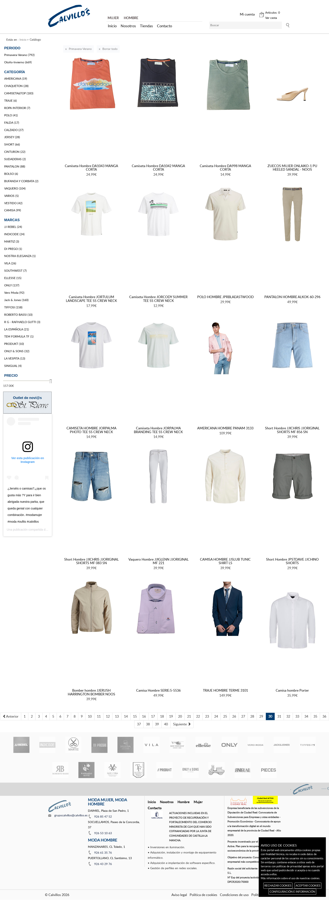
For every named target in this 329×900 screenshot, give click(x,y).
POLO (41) (11, 115)
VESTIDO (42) (13, 203)
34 (306, 716)
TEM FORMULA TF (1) (19, 336)
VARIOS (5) (11, 196)
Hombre (184, 801)
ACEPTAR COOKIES (308, 885)
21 (189, 716)
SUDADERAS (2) (15, 159)
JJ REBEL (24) (13, 227)
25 (225, 716)
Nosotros (128, 25)
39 (157, 724)
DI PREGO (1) (13, 249)
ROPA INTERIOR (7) (17, 108)
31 (279, 716)
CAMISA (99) (12, 210)
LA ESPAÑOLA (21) (16, 329)
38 (148, 724)
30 (270, 716)
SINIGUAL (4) (13, 366)
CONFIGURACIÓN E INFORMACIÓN (292, 892)
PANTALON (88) (14, 166)
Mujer (198, 801)
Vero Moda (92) (14, 293)
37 (139, 724)
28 (252, 716)
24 (216, 716)
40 (166, 724)
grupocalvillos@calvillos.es (70, 815)
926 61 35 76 (103, 853)
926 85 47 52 (103, 816)
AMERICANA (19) (15, 79)
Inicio (112, 25)
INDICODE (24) (14, 234)
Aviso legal (179, 894)
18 (162, 716)
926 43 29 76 (103, 864)
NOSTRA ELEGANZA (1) (20, 256)
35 (315, 716)
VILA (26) (10, 263)
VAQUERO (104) (15, 188)
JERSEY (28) (12, 137)
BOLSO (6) (11, 174)
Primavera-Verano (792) (19, 55)
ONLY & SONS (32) (16, 351)
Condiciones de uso (234, 894)
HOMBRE (131, 18)
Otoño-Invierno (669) (18, 62)
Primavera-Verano (80, 49)
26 (234, 716)
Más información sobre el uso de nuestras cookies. (290, 878)
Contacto (164, 25)
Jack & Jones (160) (16, 300)
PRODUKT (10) (14, 344)
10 (90, 716)
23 (207, 716)
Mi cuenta (247, 14)
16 (144, 716)
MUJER (113, 18)
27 (243, 716)
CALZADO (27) (14, 130)
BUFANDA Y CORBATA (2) (21, 181)
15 (135, 716)
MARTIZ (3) (11, 241)
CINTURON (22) (14, 152)
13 (117, 716)
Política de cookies (203, 894)
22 (198, 716)
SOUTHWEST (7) (15, 271)
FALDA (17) (11, 123)
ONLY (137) (11, 285)
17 (153, 716)
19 (171, 716)
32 (288, 716)
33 (297, 716)
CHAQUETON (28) (16, 86)
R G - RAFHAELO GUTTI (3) (22, 322)
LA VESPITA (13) (14, 358)
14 (126, 716)
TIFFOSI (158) (13, 307)
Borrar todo (110, 49)
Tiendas (146, 25)
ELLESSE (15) (12, 278)
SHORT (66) (12, 144)
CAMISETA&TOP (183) (18, 93)
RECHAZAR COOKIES (277, 885)
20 (180, 716)
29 (261, 716)
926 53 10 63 (103, 833)
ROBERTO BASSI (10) (18, 315)
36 (324, 716)
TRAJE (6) (10, 101)
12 (108, 716)
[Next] (182, 724)
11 (99, 716)
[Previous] (10, 716)
